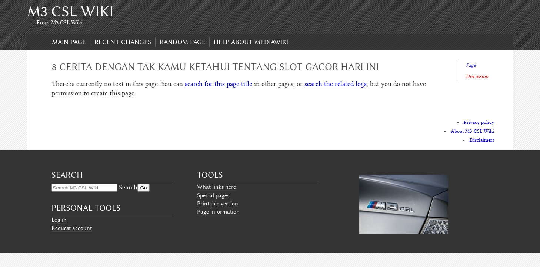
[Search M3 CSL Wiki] (84, 188)
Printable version (217, 203)
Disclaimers (482, 140)
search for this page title (218, 85)
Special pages (213, 195)
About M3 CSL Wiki (472, 131)
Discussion (477, 76)
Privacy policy (479, 123)
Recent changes (122, 42)
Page (471, 65)
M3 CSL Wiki (70, 11)
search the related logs (335, 85)
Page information (218, 211)
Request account (71, 228)
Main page (69, 42)
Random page (183, 42)
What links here (216, 187)
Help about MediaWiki (251, 42)
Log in (59, 220)
